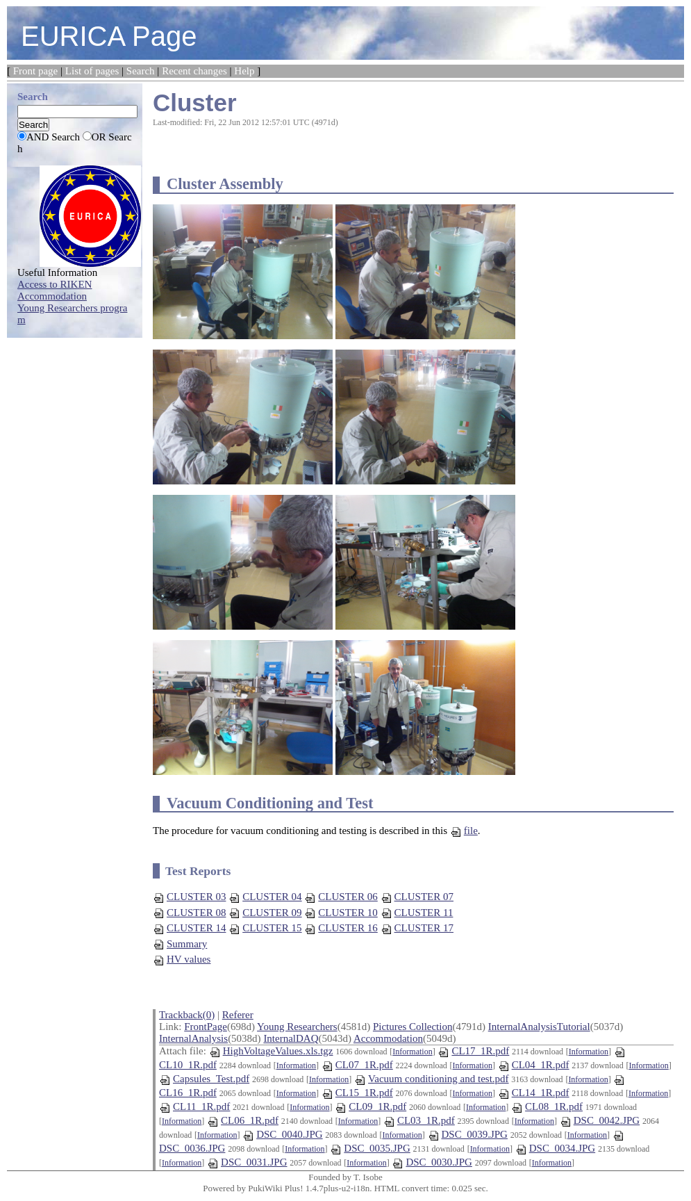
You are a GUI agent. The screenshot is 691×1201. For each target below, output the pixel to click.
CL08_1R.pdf (547, 1106)
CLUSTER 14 (189, 927)
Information (412, 1051)
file (464, 830)
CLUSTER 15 (264, 927)
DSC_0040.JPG (282, 1134)
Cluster (195, 102)
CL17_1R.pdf (473, 1050)
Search (140, 70)
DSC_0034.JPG (555, 1148)
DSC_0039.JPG (468, 1134)
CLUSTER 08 (189, 912)
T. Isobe (368, 1177)
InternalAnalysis (193, 1038)
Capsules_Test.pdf (204, 1078)
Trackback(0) (187, 1014)
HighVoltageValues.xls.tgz (271, 1050)
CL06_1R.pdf (242, 1120)
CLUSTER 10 (340, 912)
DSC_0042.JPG (600, 1120)
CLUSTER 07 (417, 896)
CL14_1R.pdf (533, 1092)
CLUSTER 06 (340, 896)
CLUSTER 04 (264, 896)
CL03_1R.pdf (419, 1120)
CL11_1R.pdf (194, 1106)
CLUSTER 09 (264, 912)
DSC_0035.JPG (370, 1148)
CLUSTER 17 (417, 927)
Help (244, 70)
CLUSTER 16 (340, 927)
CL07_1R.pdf (357, 1064)
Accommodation (388, 1038)
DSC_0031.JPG (247, 1162)
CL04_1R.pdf (533, 1064)
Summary (180, 943)
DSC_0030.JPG (432, 1162)
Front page (35, 70)
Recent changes (194, 70)
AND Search (53, 136)
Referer (237, 1014)
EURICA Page (109, 36)
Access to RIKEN (54, 284)
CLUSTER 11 (417, 912)
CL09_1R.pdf (370, 1106)
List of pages (92, 70)
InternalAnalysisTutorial (539, 1026)
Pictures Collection (413, 1026)
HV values (181, 959)
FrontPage (205, 1026)
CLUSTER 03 (189, 896)
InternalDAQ (290, 1038)
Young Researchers (297, 1026)
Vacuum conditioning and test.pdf (431, 1078)
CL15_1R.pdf (357, 1092)
